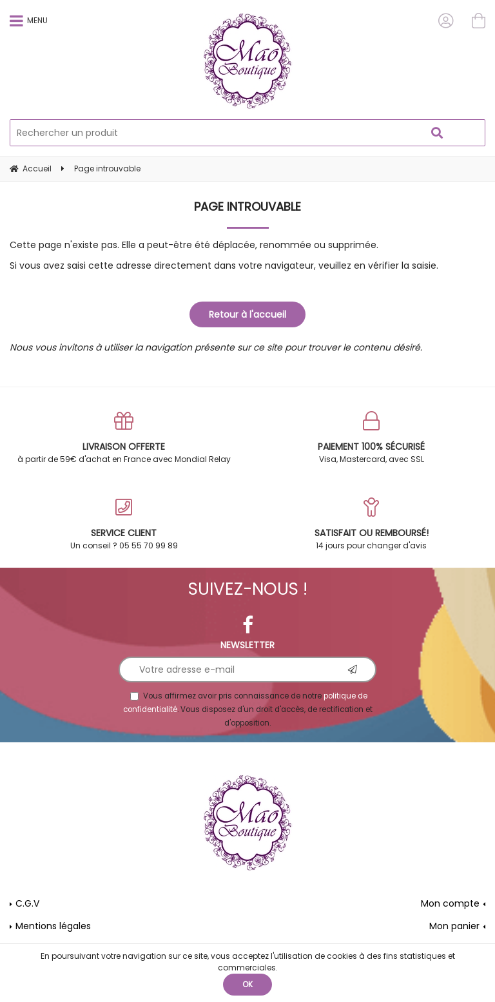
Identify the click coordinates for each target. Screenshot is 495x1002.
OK (247, 984)
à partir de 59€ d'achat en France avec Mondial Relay (123, 438)
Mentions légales (53, 926)
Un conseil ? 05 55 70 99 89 (123, 524)
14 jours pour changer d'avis (371, 524)
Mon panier (454, 926)
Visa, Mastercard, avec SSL (371, 438)
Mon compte (450, 903)
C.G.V (27, 903)
